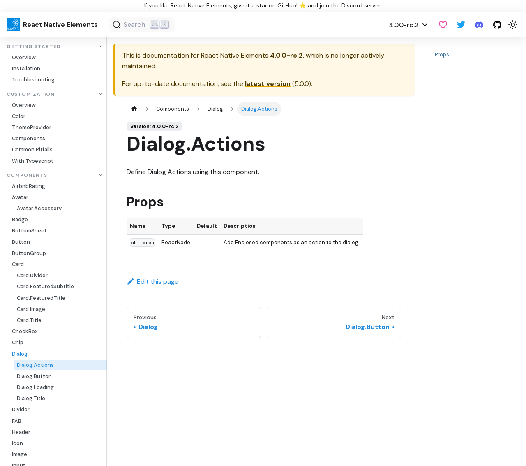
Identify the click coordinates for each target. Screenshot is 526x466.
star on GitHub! (277, 5)
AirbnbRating (28, 186)
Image (19, 454)
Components (28, 138)
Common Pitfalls (32, 149)
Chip (17, 342)
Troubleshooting (33, 79)
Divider (21, 409)
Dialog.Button (34, 376)
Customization (31, 94)
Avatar (20, 197)
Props (442, 54)
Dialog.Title (31, 398)
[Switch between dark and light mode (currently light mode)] (512, 24)
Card (18, 264)
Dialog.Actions (35, 365)
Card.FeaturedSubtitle (45, 286)
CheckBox (25, 331)
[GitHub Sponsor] (443, 24)
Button (21, 242)
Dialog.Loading (35, 387)
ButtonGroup (29, 253)
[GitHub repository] (497, 24)
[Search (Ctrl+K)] (142, 24)
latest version (268, 83)
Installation (26, 68)
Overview (24, 57)
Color (18, 116)
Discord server (361, 5)
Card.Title (29, 320)
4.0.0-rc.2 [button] (404, 25)
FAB (16, 420)
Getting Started (34, 47)
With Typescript (32, 161)
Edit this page (152, 281)
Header (21, 432)
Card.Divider (32, 275)
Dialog (20, 353)
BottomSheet (29, 230)
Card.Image (31, 309)
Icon (17, 443)
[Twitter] (461, 24)
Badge (20, 219)
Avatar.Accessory (39, 208)
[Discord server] (479, 24)
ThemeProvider (31, 127)
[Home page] (134, 108)
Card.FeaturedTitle (41, 297)
